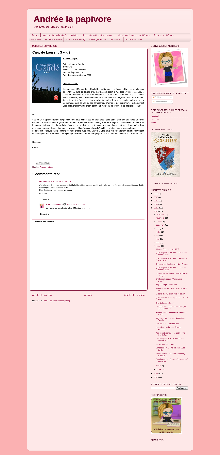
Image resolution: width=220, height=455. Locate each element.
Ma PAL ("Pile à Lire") (75, 39)
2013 (156, 377)
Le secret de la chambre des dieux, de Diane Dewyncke (171, 308)
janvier (159, 369)
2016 (156, 208)
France (43, 167)
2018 (156, 201)
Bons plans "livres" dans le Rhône (46, 39)
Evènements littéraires (164, 35)
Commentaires (160, 102)
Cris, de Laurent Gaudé (165, 303)
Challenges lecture (97, 39)
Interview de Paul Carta (165, 344)
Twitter (153, 122)
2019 (156, 197)
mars (158, 246)
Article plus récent (42, 295)
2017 (156, 204)
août (158, 229)
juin (157, 236)
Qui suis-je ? (115, 39)
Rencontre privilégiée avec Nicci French (172, 264)
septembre (160, 225)
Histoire (50, 167)
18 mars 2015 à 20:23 (62, 181)
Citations (75, 35)
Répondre (43, 194)
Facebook (155, 116)
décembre (160, 215)
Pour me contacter (133, 39)
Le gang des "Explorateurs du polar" (170, 294)
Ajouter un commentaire (43, 222)
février (159, 366)
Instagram (155, 119)
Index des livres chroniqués (55, 35)
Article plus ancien (134, 295)
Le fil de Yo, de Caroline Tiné (167, 324)
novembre (160, 218)
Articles (35, 35)
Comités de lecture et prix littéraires (134, 35)
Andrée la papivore (73, 19)
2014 (156, 374)
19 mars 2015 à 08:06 (76, 204)
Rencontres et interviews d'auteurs (98, 35)
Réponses (46, 199)
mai (157, 239)
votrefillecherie (45, 181)
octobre (159, 222)
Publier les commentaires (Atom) (57, 301)
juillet (158, 232)
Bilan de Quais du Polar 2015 (167, 249)
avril (158, 243)
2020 (156, 194)
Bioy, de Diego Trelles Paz (166, 285)
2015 (156, 211)
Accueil (88, 295)
